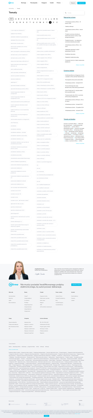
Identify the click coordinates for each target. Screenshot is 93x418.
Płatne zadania (52, 360)
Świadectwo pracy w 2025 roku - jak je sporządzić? (26, 376)
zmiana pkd (39, 48)
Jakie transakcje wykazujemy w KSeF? (69, 380)
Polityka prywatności (44, 331)
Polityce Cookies (77, 413)
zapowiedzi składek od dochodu (18, 85)
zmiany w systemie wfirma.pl (43, 155)
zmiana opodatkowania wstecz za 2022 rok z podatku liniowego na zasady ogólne (46, 44)
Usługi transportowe (28, 304)
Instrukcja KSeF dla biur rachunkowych (68, 385)
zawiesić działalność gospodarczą (18, 161)
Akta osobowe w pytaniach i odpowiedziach (75, 376)
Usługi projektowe (27, 298)
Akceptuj (46, 415)
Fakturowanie (63, 358)
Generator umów (20, 360)
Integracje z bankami (28, 326)
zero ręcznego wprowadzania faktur (19, 187)
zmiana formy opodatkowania (17, 234)
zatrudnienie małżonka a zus (17, 139)
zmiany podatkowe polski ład (43, 114)
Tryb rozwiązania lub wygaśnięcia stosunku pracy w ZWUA (43, 372)
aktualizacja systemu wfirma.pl (76, 131)
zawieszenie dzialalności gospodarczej (19, 165)
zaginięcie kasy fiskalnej (16, 33)
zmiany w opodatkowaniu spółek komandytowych (44, 135)
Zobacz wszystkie (80, 65)
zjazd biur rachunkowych (16, 207)
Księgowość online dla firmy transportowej (67, 354)
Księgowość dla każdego (19, 363)
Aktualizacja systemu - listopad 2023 (74, 104)
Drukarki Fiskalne (75, 355)
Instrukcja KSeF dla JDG (43, 385)
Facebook (73, 298)
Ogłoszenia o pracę (21, 361)
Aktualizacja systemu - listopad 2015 (74, 83)
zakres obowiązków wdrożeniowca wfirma (20, 51)
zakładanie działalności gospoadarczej (19, 37)
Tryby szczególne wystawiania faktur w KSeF (71, 390)
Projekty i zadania (69, 357)
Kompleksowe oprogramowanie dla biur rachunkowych (72, 379)
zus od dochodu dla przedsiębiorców (45, 175)
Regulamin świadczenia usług (72, 57)
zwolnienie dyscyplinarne (42, 194)
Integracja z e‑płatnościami (29, 328)
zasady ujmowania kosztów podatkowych (20, 101)
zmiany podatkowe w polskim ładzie (45, 118)
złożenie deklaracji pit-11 (16, 221)
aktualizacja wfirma (78, 130)
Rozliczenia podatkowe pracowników (40, 360)
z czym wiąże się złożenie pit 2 (18, 30)
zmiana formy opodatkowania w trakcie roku (45, 31)
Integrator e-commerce (28, 324)
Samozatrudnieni (12, 296)
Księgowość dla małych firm (14, 391)
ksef (66, 131)
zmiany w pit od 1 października (44, 139)
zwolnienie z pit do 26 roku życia (44, 210)
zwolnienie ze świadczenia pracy (44, 246)
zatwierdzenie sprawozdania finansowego (20, 158)
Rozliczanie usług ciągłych (14, 358)
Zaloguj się (73, 3)
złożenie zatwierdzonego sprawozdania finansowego (20, 230)
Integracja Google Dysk (28, 333)
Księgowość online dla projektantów (32, 354)
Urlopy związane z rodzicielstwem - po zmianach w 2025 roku (40, 374)
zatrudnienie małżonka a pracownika (19, 135)
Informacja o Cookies (44, 328)
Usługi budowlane (27, 307)
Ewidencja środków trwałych (14, 352)
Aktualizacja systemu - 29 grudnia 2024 (74, 107)
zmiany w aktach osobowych (43, 127)
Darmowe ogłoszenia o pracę (52, 352)
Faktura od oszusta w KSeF (55, 390)
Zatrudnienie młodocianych (37, 377)
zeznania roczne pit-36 (16, 194)
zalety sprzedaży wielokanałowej (18, 72)
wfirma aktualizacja (79, 139)
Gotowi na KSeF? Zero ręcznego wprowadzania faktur (20, 377)
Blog (57, 300)
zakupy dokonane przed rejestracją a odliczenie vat (19, 65)
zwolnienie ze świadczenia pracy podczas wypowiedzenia (46, 250)
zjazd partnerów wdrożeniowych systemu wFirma (20, 217)
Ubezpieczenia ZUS (31, 357)
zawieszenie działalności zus (17, 184)
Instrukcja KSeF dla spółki (55, 385)
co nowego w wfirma (78, 134)
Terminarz (23, 358)
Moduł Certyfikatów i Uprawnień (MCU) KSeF (49, 382)
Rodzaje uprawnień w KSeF (14, 380)
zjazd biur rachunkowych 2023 (17, 210)
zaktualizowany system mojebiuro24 (19, 54)
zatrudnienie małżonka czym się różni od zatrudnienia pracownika (20, 142)
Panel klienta (59, 360)
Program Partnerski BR (47, 365)
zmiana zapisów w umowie (43, 75)
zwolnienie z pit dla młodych (43, 207)
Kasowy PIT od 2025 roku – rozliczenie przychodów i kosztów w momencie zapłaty (52, 368)
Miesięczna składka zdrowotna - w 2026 (24, 388)
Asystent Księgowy (59, 302)
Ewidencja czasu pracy (70, 54)
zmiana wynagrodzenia (42, 67)
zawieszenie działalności (16, 168)
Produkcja (26, 302)
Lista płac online (28, 360)
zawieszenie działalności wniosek (18, 181)
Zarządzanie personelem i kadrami (77, 360)
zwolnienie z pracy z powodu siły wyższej (46, 235)
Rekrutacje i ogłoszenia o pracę (44, 361)
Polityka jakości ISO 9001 (45, 324)
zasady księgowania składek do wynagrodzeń (18, 92)
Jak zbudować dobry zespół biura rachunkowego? (25, 379)
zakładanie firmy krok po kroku (17, 40)
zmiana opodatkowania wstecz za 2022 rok (46, 39)
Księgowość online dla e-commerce (16, 354)
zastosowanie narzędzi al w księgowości (20, 119)
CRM (41, 304)
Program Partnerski (37, 365)
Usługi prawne (27, 311)
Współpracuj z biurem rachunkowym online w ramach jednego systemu (35, 369)
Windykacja (11, 357)
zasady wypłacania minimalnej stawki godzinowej (19, 105)
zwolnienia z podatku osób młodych (45, 191)
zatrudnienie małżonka (16, 129)
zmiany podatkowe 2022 (42, 111)
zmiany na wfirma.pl (41, 108)
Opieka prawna (52, 357)
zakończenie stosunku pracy (17, 43)
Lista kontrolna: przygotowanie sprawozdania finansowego (37, 390)
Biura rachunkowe (12, 302)
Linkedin (72, 300)
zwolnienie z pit (40, 204)
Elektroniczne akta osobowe (41, 357)
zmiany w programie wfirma (43, 142)
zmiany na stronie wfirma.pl (43, 105)
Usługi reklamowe (27, 309)
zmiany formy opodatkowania (43, 82)
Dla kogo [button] (23, 3)
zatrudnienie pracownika (16, 155)
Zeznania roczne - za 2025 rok (39, 388)
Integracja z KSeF (56, 365)
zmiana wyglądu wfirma (42, 61)
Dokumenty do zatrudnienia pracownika (65, 377)
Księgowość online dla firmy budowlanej (25, 355)
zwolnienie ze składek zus (43, 243)
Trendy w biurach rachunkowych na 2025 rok (70, 369)
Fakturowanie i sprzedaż (44, 298)
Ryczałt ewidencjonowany (32, 361)
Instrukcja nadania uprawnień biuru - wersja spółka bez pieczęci (59, 386)
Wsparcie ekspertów (13, 322)
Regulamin (42, 333)
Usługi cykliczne (29, 358)
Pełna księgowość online (27, 365)
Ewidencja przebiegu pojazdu (39, 352)
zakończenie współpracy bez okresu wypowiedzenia (19, 47)
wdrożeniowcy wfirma (69, 136)
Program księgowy (63, 352)
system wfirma (75, 127)
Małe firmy (11, 298)
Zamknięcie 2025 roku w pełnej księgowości (18, 371)
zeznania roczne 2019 (16, 190)
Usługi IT (26, 296)
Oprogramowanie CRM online (66, 363)
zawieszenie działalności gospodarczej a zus (20, 176)
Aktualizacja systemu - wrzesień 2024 (74, 110)
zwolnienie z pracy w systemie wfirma (45, 231)
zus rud (38, 181)
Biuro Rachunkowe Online (14, 326)
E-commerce (26, 300)
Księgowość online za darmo (27, 352)
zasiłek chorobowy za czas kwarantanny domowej (20, 110)
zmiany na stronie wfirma (42, 101)
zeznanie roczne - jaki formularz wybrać (19, 200)
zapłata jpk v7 (14, 82)
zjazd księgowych (15, 213)
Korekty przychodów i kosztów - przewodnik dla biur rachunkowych (51, 376)
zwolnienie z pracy (41, 228)
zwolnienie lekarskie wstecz (43, 201)
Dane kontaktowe (74, 296)
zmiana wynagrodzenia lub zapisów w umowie (45, 71)
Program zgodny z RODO (45, 326)
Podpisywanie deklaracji (13, 324)
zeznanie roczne (14, 197)
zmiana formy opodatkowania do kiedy (19, 241)
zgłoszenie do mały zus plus (17, 203)
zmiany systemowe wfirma (43, 124)
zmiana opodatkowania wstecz (44, 35)
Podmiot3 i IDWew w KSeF (51, 388)
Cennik (51, 3)
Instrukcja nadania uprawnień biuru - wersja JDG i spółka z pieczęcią (33, 386)
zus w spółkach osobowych (43, 188)
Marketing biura (66, 360)
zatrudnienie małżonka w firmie (18, 152)
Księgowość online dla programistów (75, 352)
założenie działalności (16, 79)
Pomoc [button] (59, 3)
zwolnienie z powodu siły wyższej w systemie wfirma (45, 224)
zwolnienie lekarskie (41, 197)
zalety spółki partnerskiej (16, 69)
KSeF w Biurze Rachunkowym (50, 377)
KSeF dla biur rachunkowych (40, 391)
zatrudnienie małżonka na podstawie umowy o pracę (19, 147)
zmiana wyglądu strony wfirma (44, 54)
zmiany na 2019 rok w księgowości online (46, 98)
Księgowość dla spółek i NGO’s (28, 391)
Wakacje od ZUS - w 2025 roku (24, 372)
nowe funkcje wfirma (79, 137)
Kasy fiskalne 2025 (31, 371)
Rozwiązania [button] (34, 3)
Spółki (10, 300)
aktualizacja (74, 133)
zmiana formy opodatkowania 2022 (19, 237)
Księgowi (44, 3)
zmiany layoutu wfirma (42, 92)
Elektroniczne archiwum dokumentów (41, 358)
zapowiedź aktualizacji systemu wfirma (19, 89)
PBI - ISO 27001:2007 (44, 322)
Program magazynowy (16, 365)
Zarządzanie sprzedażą (78, 357)
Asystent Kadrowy (59, 304)
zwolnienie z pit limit (41, 214)
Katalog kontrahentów (54, 358)
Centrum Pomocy (59, 296)
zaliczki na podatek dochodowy (18, 76)
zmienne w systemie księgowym (44, 162)
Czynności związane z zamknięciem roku (66, 388)
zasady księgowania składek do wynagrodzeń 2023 (18, 97)
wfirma (80, 141)
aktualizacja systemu (69, 128)
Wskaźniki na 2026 (56, 379)
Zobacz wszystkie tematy (13, 349)
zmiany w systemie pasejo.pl (43, 149)
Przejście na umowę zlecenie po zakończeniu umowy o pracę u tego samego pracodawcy (73, 35)
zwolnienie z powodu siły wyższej (44, 217)
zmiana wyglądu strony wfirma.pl (44, 58)
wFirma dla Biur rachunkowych (46, 307)
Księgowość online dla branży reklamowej (42, 355)
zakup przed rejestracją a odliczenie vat (20, 61)
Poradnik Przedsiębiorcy (60, 298)
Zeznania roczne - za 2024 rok (61, 371)
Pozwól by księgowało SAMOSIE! (23, 366)
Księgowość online (43, 296)
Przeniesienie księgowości (55, 369)
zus (37, 165)
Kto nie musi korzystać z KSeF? (33, 382)
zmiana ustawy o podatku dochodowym (46, 51)
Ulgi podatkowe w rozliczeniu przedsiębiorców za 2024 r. (67, 372)
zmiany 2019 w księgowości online (45, 79)
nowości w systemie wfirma (70, 123)
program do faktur (31, 346)
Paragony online (12, 366)
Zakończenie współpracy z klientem (61, 374)
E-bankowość (59, 355)
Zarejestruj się (81, 3)
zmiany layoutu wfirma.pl (42, 95)
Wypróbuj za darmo (76, 284)
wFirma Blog (11, 8)
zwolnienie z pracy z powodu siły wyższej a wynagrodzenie (46, 239)
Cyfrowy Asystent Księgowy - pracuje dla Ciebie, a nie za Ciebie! (44, 366)
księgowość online (69, 139)
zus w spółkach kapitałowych (43, 184)
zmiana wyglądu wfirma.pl (43, 64)
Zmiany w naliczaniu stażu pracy (51, 383)
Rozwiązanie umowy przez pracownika (74, 79)
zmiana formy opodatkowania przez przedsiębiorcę (19, 244)
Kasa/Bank (54, 355)
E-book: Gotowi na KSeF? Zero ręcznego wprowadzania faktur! (31, 383)
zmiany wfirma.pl (40, 158)
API (9, 328)
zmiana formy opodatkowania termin (19, 249)
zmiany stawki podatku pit (43, 121)
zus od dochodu (40, 171)
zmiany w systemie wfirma (43, 152)
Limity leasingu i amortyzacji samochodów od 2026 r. (50, 380)
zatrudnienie (13, 126)
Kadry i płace (42, 300)
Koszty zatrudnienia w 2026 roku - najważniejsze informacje (26, 385)
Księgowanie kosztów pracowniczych (65, 366)
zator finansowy (14, 122)
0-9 (11, 19)
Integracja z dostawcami (29, 331)
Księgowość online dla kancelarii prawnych (49, 354)
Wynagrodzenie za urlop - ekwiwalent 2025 (45, 371)
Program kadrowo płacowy (31, 363)
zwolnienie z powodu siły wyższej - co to (46, 220)
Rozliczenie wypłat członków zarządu (43, 379)
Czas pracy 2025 (16, 369)
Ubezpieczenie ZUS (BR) (72, 358)
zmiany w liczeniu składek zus (43, 131)
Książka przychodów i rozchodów (71, 361)
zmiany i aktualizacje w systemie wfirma (46, 88)
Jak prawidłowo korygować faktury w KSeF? (30, 380)
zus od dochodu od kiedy (42, 178)
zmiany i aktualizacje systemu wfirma (45, 85)
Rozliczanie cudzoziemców (20, 357)
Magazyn (42, 302)
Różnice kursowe (67, 355)
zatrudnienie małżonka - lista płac (18, 132)
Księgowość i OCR (13, 361)
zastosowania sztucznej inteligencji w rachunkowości (19, 115)
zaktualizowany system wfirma (18, 58)
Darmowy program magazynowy (44, 363)
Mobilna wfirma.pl (69, 26)
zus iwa (38, 168)
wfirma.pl (67, 133)
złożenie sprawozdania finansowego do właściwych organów (20, 225)
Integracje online (27, 322)
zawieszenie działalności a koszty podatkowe (18, 172)
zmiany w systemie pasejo (43, 145)
